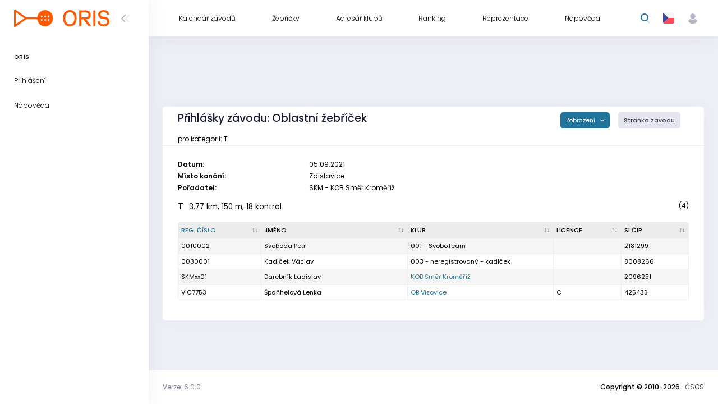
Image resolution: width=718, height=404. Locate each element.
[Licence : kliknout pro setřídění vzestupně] (587, 230)
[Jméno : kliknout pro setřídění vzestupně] (334, 230)
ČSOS (694, 387)
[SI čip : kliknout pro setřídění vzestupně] (655, 230)
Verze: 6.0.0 (182, 387)
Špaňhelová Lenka (292, 292)
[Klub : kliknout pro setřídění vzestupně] (481, 230)
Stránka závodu (649, 120)
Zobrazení (581, 120)
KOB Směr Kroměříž (440, 276)
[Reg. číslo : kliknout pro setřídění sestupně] (219, 230)
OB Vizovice (429, 292)
